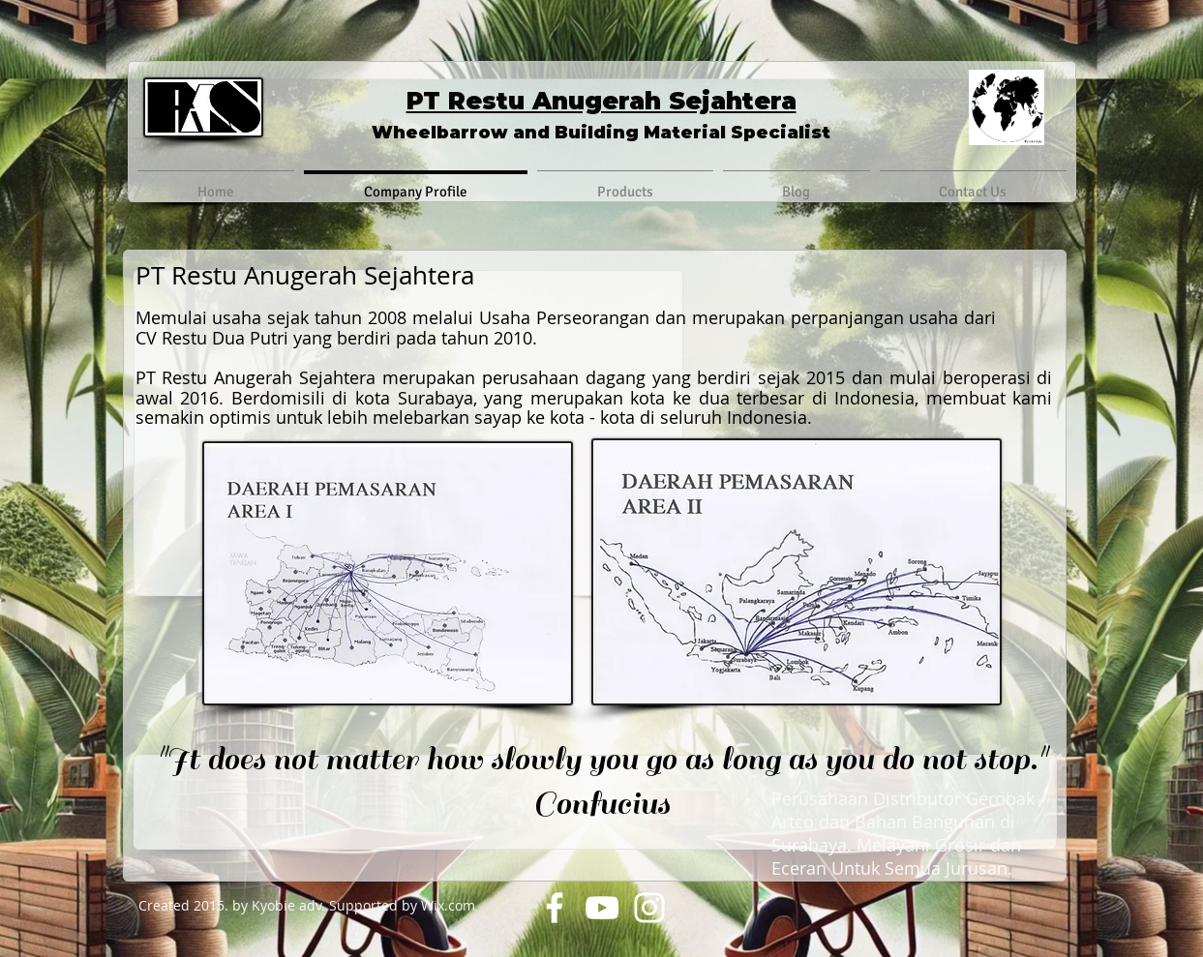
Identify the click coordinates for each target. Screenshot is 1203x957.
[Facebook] (554, 907)
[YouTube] (602, 907)
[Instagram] (649, 907)
